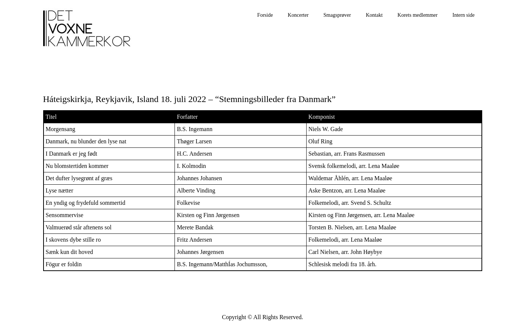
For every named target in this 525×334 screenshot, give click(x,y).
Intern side (463, 15)
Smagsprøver (337, 15)
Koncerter (298, 15)
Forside (265, 15)
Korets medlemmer (417, 15)
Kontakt (374, 15)
